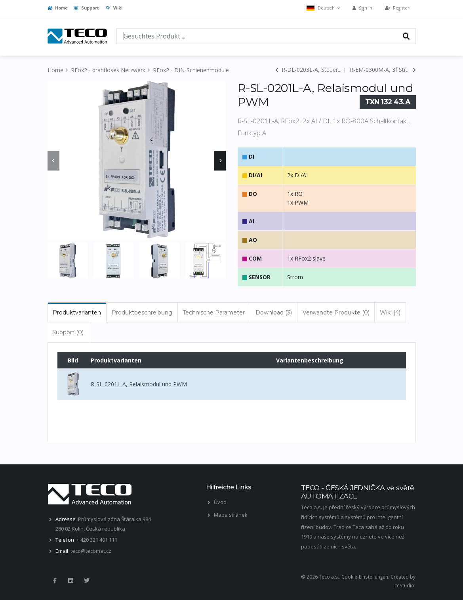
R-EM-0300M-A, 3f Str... (383, 69)
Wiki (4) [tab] (390, 312)
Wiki (113, 8)
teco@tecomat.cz (90, 550)
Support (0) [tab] (68, 332)
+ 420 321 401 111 (96, 539)
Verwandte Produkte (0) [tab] (336, 312)
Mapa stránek (231, 514)
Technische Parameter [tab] (214, 312)
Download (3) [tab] (273, 312)
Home (58, 8)
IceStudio (403, 585)
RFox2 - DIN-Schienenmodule (191, 70)
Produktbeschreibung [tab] (142, 312)
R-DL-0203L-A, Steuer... (308, 69)
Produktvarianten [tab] (77, 312)
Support (86, 8)
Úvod (220, 502)
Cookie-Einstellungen (364, 576)
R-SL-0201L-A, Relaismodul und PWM (139, 384)
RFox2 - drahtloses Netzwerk (108, 70)
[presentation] (53, 161)
